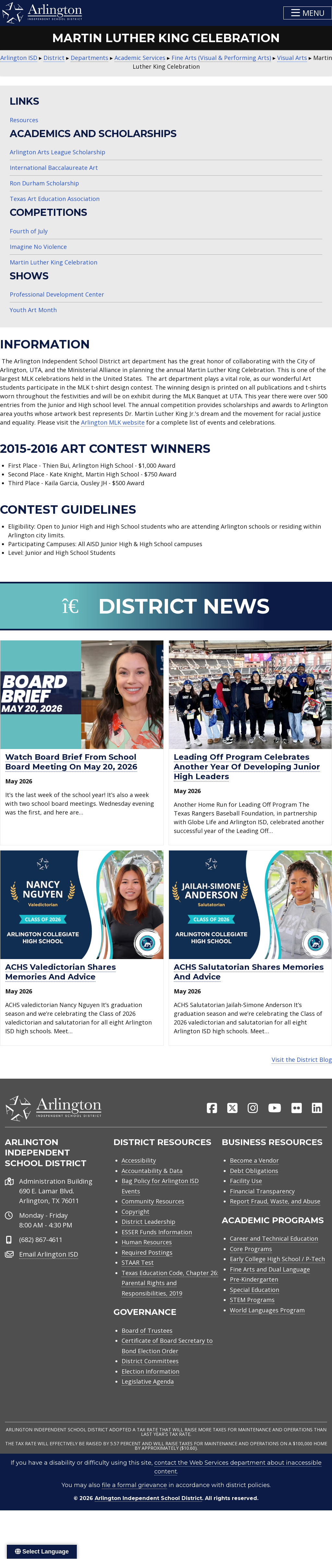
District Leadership (148, 1226)
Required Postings (147, 1257)
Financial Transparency (262, 1196)
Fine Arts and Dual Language (270, 1274)
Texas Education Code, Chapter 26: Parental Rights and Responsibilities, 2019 (170, 1287)
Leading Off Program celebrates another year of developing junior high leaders (247, 766)
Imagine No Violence (38, 247)
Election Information (150, 1376)
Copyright (135, 1216)
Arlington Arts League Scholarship (57, 152)
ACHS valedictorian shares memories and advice (60, 971)
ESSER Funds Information (157, 1236)
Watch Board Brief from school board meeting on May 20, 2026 (71, 761)
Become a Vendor (254, 1165)
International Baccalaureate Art (54, 167)
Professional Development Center (57, 294)
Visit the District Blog (302, 1059)
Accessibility (139, 1165)
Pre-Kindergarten (254, 1284)
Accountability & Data (152, 1175)
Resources (24, 120)
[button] (307, 12)
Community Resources (153, 1206)
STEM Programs (252, 1304)
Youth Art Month (33, 310)
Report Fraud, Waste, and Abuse (275, 1206)
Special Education (254, 1294)
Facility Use (246, 1186)
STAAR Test (138, 1267)
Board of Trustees (147, 1335)
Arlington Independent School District (148, 1503)
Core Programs (251, 1253)
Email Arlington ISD (48, 1259)
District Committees (150, 1366)
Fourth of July (29, 231)
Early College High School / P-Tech (277, 1264)
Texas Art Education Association (55, 199)
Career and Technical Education (274, 1243)
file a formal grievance (134, 1490)
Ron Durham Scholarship (44, 183)
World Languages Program (267, 1315)
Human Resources (147, 1247)
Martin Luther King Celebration (53, 262)
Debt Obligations (254, 1175)
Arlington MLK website (113, 422)
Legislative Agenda (148, 1386)
